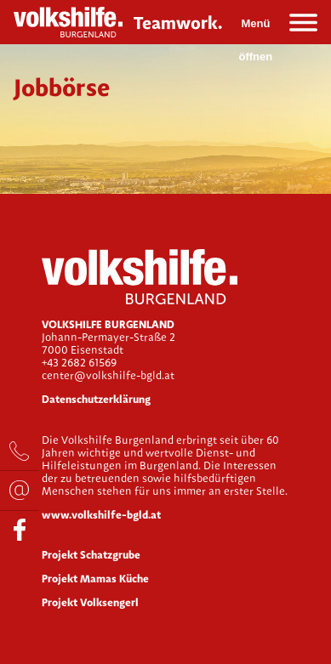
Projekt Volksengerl (90, 602)
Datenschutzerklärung (96, 399)
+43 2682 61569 (19, 451)
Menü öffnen (256, 28)
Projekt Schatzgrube (91, 554)
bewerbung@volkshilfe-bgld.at (19, 490)
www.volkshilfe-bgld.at (101, 514)
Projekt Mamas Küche (95, 578)
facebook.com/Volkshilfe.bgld (19, 530)
